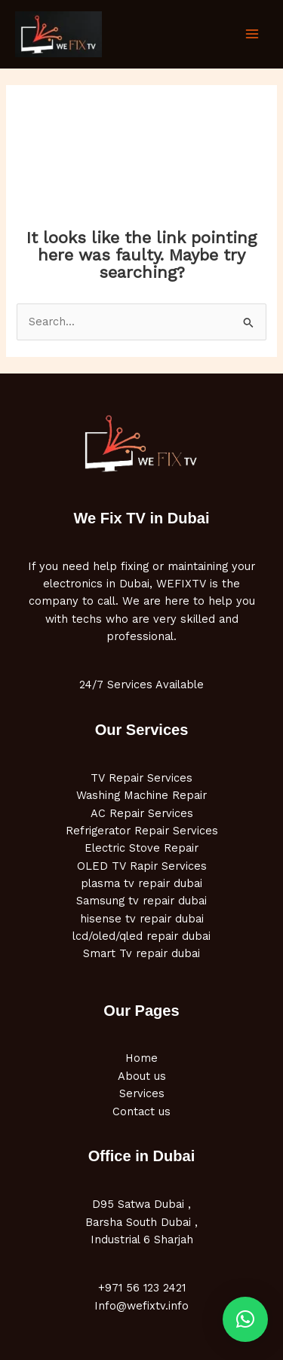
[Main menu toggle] (252, 34)
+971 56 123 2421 (142, 1287)
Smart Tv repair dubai (141, 953)
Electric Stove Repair (141, 848)
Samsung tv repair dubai (141, 900)
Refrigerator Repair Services (142, 830)
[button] (245, 1319)
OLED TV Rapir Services (142, 866)
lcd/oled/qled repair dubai (141, 936)
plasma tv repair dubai (141, 883)
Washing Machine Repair (141, 795)
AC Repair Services (142, 813)
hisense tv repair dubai (142, 918)
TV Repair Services (141, 778)
